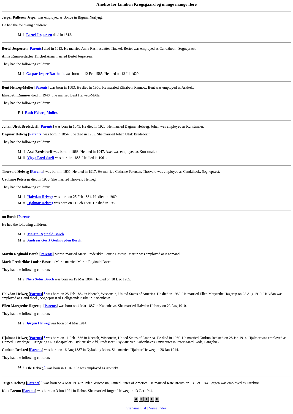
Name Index (158, 408)
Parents (36, 48)
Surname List (136, 408)
